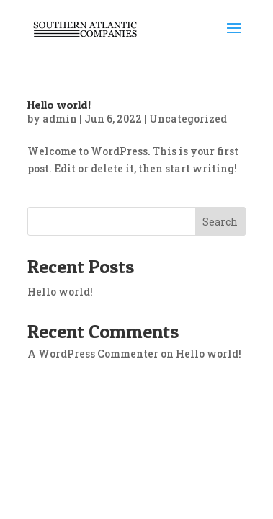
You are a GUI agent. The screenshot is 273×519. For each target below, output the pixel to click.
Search (220, 222)
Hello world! (59, 104)
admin (59, 118)
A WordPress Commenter (92, 353)
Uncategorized (188, 118)
